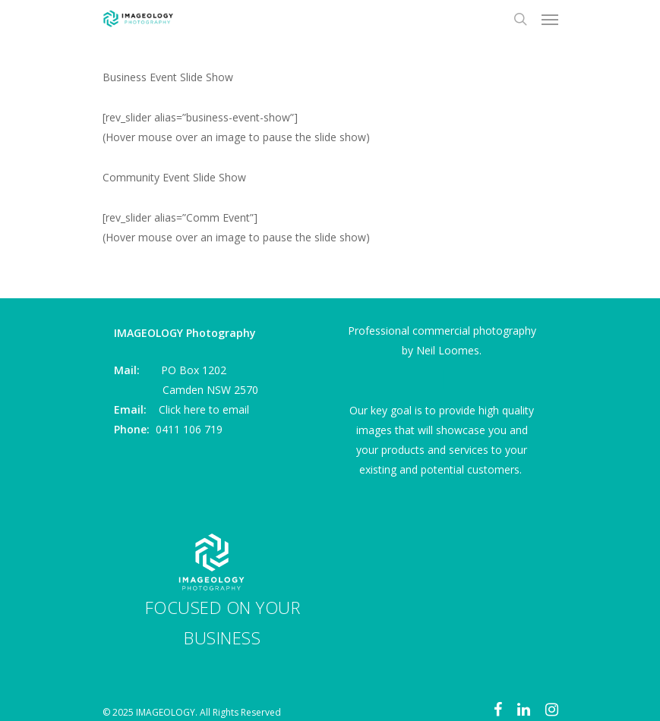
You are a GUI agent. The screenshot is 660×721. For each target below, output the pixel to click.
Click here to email (204, 409)
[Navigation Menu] (550, 19)
